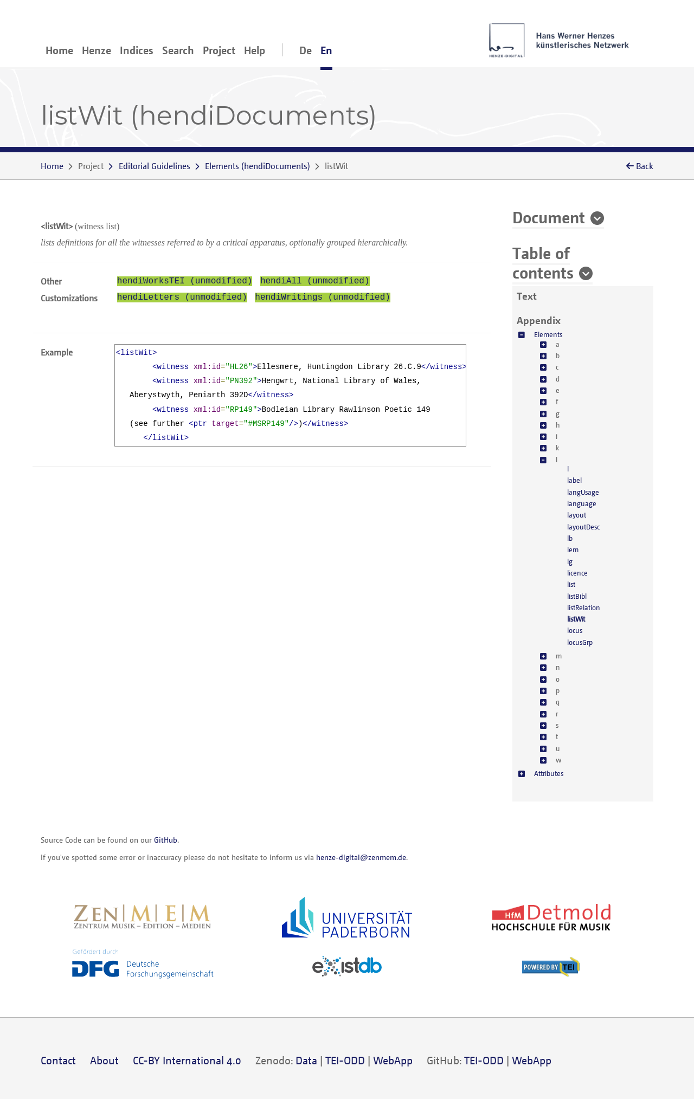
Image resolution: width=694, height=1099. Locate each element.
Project (219, 50)
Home (59, 50)
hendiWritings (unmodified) (322, 297)
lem (573, 549)
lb (570, 538)
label (574, 480)
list (571, 584)
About (104, 1060)
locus (574, 630)
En (326, 50)
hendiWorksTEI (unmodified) (185, 281)
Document (548, 216)
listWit (576, 619)
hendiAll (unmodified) (315, 281)
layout (576, 514)
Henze (96, 50)
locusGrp (580, 642)
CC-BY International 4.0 (187, 1060)
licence (577, 572)
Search (178, 50)
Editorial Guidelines (154, 165)
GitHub (165, 839)
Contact (58, 1060)
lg (570, 561)
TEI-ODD (345, 1060)
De (305, 50)
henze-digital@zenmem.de (361, 857)
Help (254, 50)
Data (306, 1060)
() (257, 165)
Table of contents (543, 262)
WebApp (393, 1060)
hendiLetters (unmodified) (182, 297)
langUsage (583, 492)
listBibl (577, 596)
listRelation (583, 607)
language (581, 503)
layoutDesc (583, 526)
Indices (136, 50)
